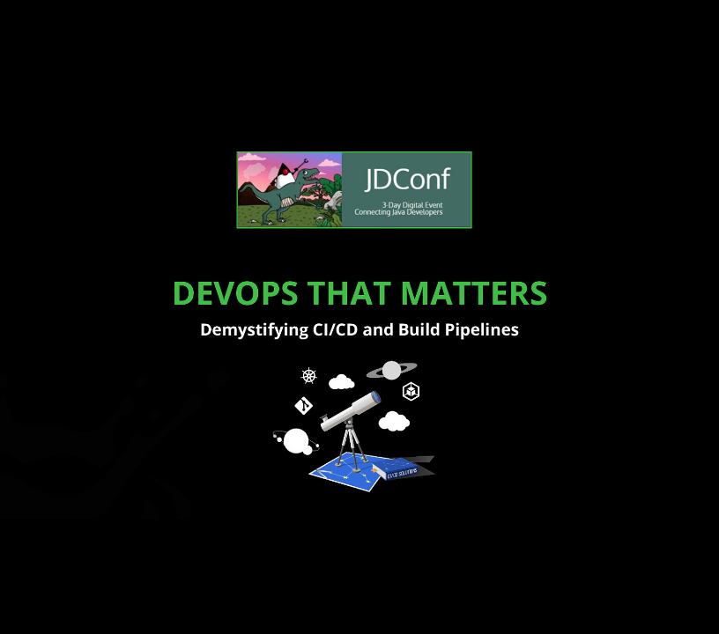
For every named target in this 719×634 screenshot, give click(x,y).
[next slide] (688, 595)
